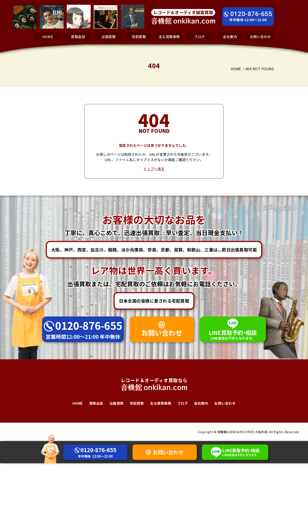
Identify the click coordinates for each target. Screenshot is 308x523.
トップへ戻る (154, 168)
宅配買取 (139, 36)
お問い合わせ (260, 36)
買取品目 (78, 36)
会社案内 (230, 36)
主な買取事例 (169, 36)
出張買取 (108, 36)
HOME (47, 36)
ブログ (199, 36)
